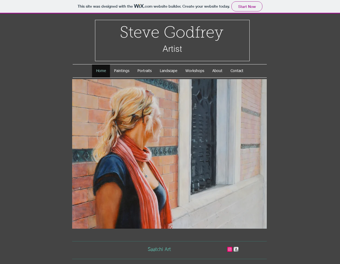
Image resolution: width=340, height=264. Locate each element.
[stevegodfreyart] (229, 249)
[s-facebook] (236, 249)
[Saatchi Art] (159, 249)
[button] (169, 154)
